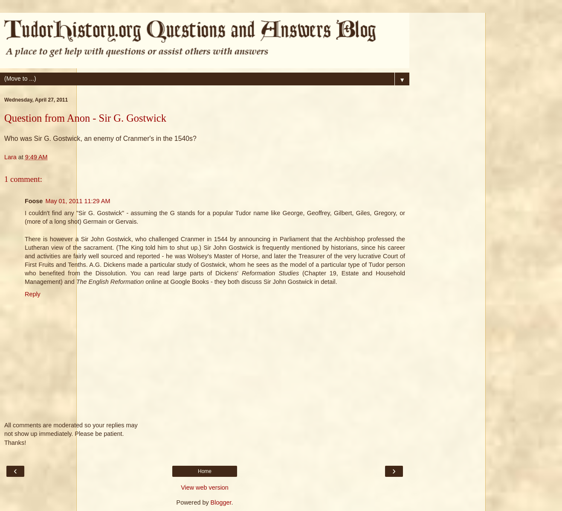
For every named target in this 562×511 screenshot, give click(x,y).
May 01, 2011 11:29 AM (77, 201)
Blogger (221, 502)
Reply (33, 294)
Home (204, 471)
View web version (205, 487)
